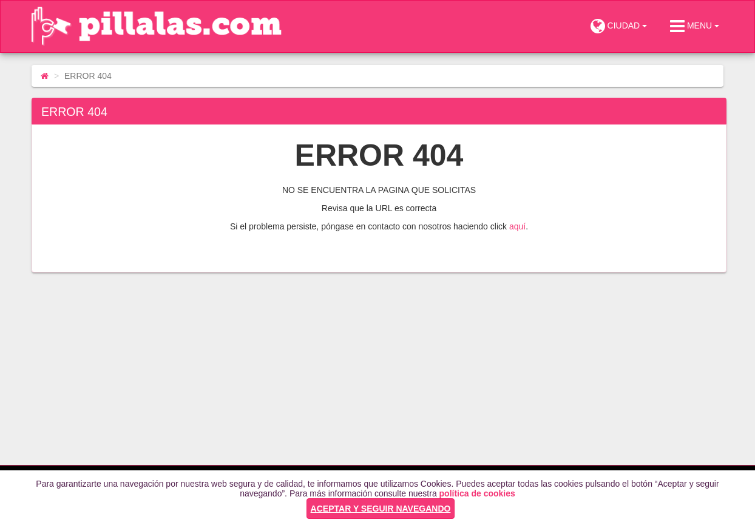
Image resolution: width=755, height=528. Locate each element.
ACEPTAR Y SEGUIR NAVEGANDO (381, 508)
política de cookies (477, 493)
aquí (517, 226)
